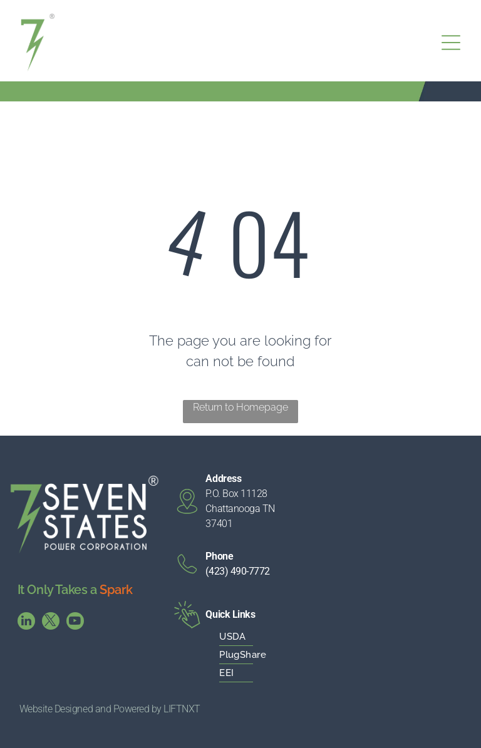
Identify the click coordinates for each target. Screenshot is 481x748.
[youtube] (75, 622)
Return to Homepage (240, 407)
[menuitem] (252, 637)
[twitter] (50, 622)
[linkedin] (26, 622)
